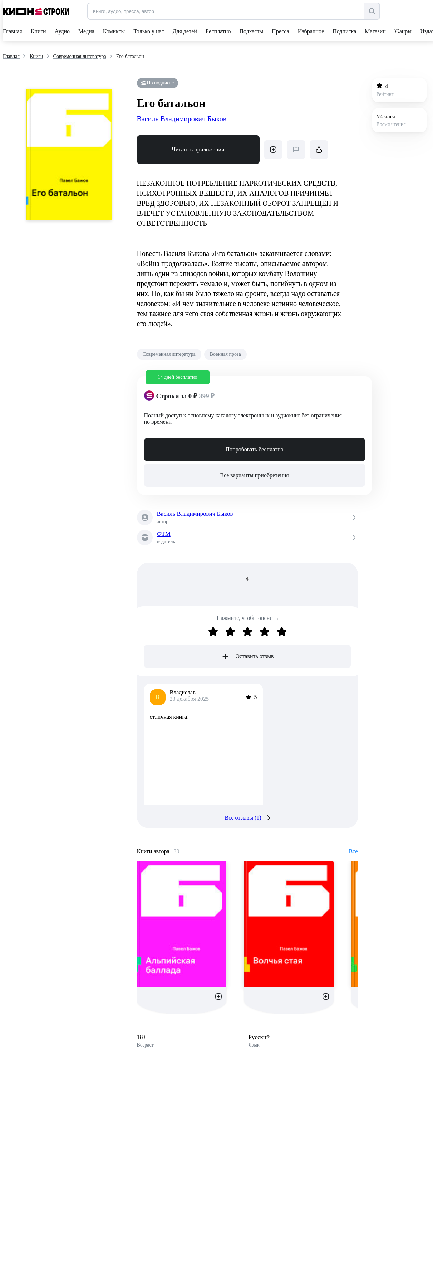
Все (353, 851)
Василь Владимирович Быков (182, 119)
